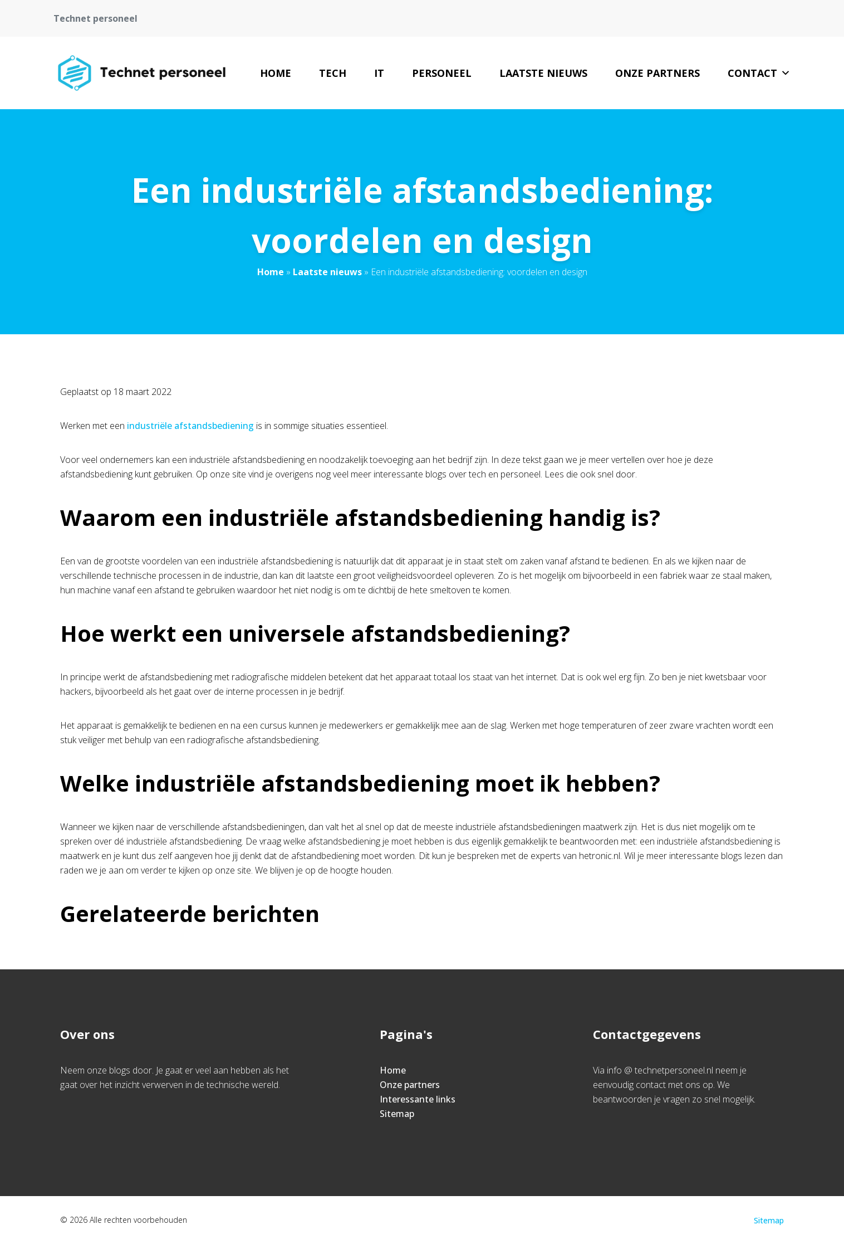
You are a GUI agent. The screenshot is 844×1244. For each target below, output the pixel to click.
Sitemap (397, 1114)
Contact (759, 73)
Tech (332, 73)
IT (379, 73)
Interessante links (417, 1099)
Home (275, 73)
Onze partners (657, 73)
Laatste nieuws (543, 73)
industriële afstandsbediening (190, 425)
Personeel (442, 73)
